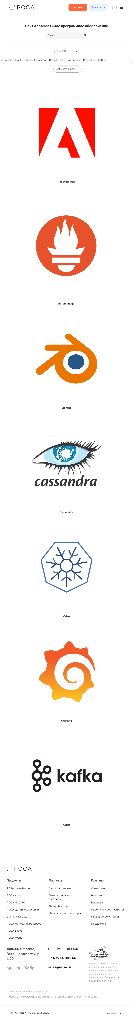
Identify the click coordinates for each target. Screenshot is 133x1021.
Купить (78, 7)
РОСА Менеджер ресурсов (24, 923)
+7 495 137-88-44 (62, 958)
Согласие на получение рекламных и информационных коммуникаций (52, 997)
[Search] (85, 35)
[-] (113, 1013)
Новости (96, 895)
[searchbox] (67, 51)
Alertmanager (66, 303)
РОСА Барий (15, 930)
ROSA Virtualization (19, 888)
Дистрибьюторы (59, 906)
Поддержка (98, 923)
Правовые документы (105, 916)
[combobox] (66, 51)
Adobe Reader (67, 181)
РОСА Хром (14, 895)
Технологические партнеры (60, 897)
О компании (98, 888)
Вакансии (97, 902)
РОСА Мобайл (16, 902)
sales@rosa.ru (59, 967)
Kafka (66, 825)
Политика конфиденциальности (27, 991)
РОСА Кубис (14, 937)
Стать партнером (60, 888)
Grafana (66, 720)
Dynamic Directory (18, 916)
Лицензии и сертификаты (107, 909)
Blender (66, 407)
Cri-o (66, 616)
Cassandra (66, 512)
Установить (98, 7)
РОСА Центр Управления (23, 909)
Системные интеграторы (65, 913)
